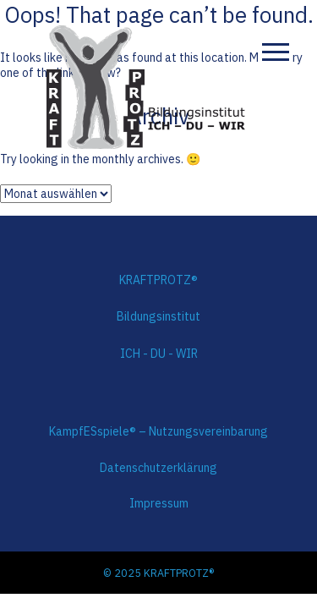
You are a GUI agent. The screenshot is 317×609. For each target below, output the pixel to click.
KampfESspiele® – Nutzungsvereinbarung (158, 431)
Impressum (159, 503)
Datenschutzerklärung (158, 467)
